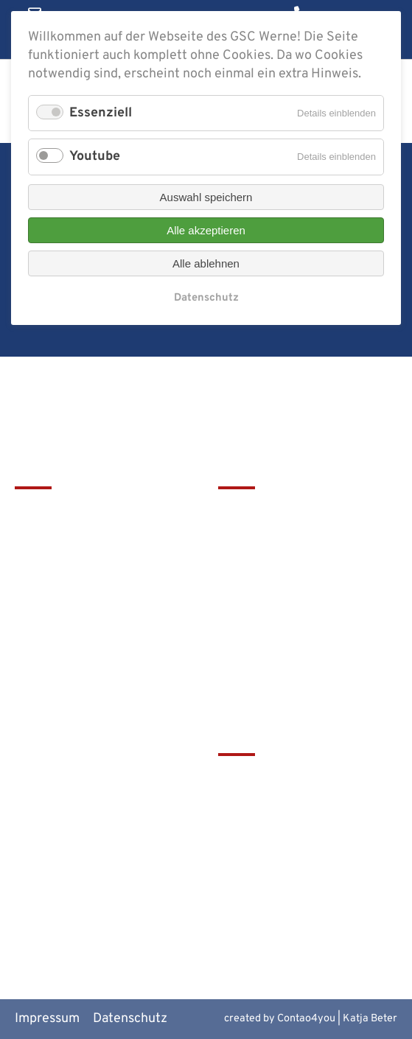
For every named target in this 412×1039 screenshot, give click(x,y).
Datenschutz (206, 298)
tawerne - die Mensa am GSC (302, 780)
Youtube (94, 156)
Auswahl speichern (206, 197)
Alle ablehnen (206, 263)
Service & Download (277, 586)
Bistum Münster (265, 828)
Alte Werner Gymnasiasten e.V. (297, 911)
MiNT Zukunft (259, 878)
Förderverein (256, 561)
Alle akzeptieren (206, 230)
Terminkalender (265, 537)
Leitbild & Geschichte (281, 512)
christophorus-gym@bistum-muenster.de (99, 651)
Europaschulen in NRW (285, 853)
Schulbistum (255, 804)
